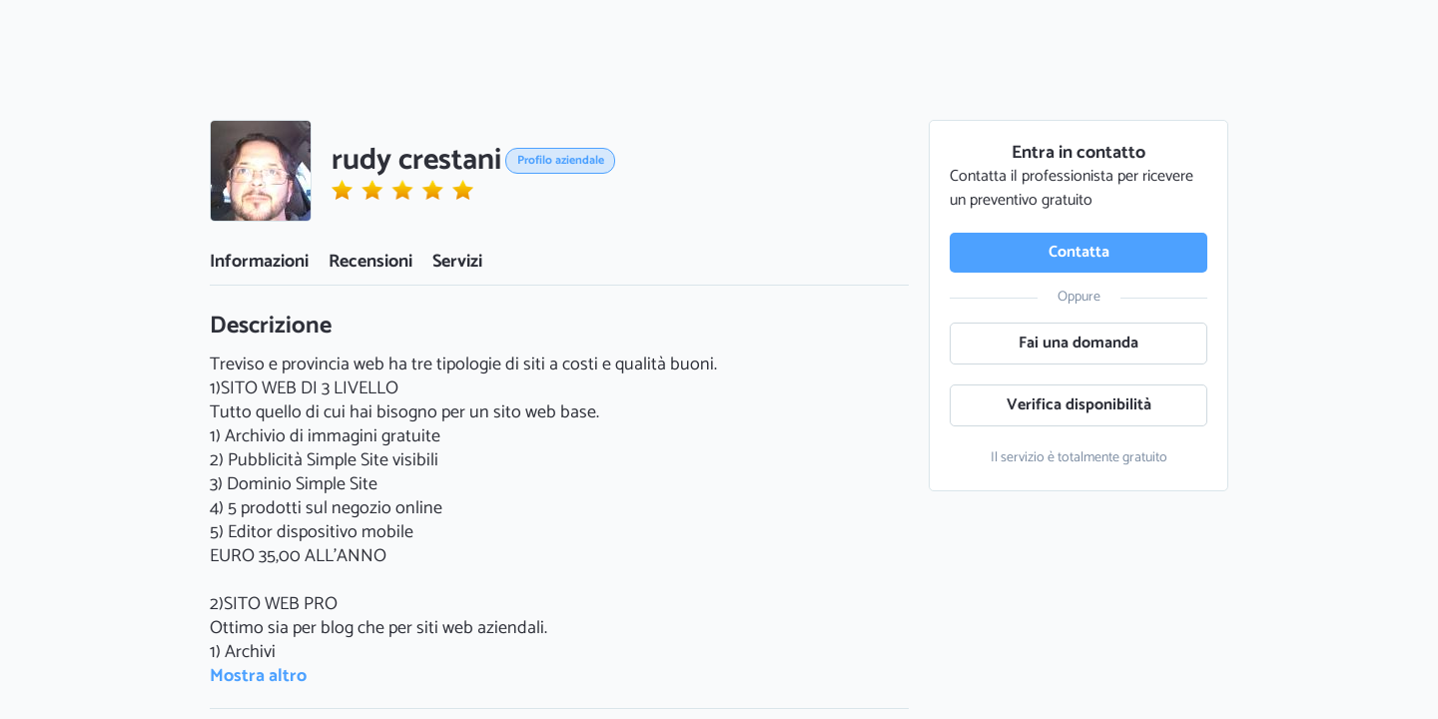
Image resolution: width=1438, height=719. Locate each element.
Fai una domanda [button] (1078, 343)
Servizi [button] (457, 262)
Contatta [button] (1079, 252)
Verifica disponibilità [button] (1079, 404)
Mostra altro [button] (258, 676)
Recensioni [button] (370, 262)
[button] (261, 171)
